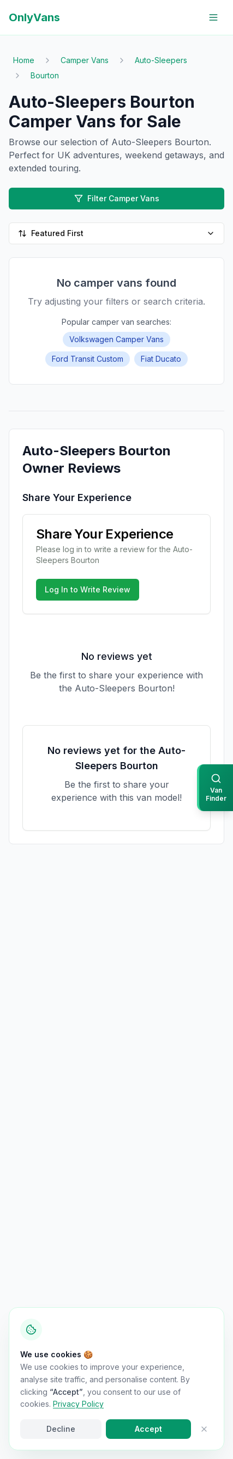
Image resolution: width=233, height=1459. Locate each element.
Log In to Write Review (87, 589)
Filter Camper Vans (116, 198)
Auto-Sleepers (161, 60)
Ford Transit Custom (87, 358)
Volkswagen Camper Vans (116, 339)
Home (23, 60)
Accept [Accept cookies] (148, 1428)
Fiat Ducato (161, 358)
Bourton (45, 75)
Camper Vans (85, 60)
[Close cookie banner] (204, 1429)
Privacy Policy (78, 1403)
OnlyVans (34, 17)
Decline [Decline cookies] (60, 1428)
